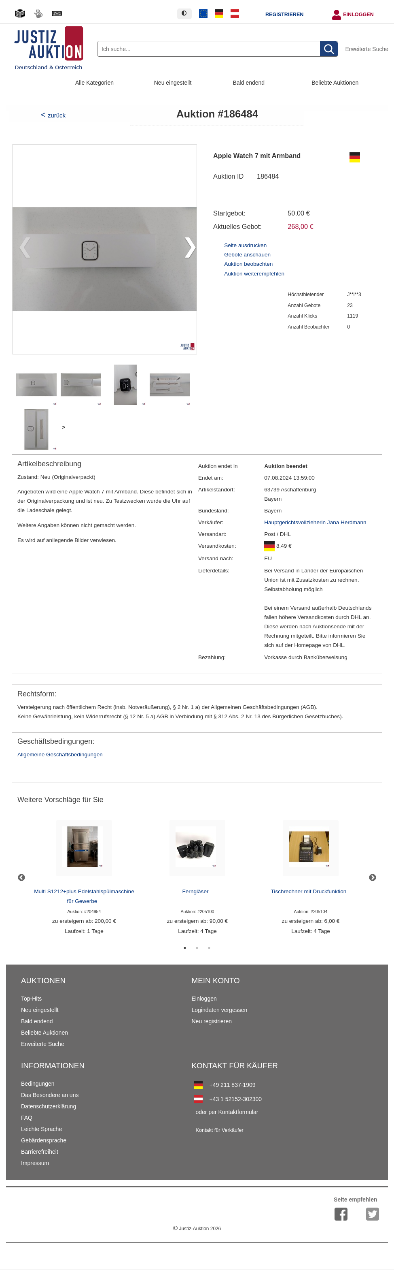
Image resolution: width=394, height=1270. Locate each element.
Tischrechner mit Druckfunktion (309, 891)
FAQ (26, 1117)
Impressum (35, 1163)
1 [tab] (185, 948)
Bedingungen (38, 1083)
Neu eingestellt (173, 82)
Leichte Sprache (41, 1129)
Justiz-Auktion (197, 1229)
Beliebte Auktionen (334, 82)
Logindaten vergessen (219, 1010)
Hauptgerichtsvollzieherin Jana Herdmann (315, 522)
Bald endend (249, 82)
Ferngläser (195, 891)
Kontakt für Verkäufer (219, 1130)
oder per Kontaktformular (226, 1112)
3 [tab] (209, 948)
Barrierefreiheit (39, 1151)
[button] (187, 249)
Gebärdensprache (43, 1140)
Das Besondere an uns (49, 1095)
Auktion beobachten (248, 264)
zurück (57, 115)
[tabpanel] (84, 877)
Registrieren (284, 14)
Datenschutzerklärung (48, 1106)
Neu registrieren (211, 1021)
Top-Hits (31, 998)
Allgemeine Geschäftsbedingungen (60, 754)
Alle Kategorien (94, 82)
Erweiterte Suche (366, 49)
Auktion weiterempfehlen (254, 274)
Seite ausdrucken (245, 245)
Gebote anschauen (247, 255)
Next (373, 878)
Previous (21, 878)
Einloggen (358, 14)
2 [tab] (197, 948)
